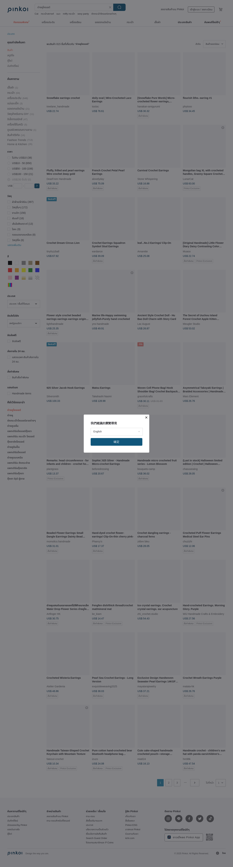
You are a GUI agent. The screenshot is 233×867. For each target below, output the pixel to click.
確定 (116, 441)
